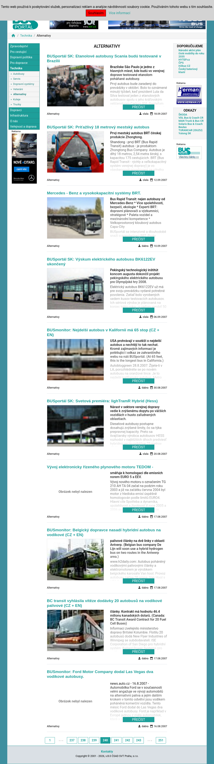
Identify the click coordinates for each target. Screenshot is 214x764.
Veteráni (18, 89)
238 (83, 740)
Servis (16, 78)
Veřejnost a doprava (23, 126)
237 (72, 740)
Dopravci (16, 110)
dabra (143, 245)
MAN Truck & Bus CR (191, 120)
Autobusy (18, 73)
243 (138, 740)
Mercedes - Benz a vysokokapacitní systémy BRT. (94, 193)
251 (160, 740)
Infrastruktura (19, 115)
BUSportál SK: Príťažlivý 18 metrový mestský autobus (98, 127)
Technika (26, 35)
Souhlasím (96, 13)
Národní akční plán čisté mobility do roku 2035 (191, 53)
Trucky (17, 104)
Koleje (16, 99)
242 (127, 740)
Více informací (119, 13)
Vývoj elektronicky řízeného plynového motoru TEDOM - (100, 467)
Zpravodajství (19, 46)
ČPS (180, 62)
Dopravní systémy (23, 84)
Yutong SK (184, 133)
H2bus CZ (184, 65)
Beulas (182, 127)
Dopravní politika (21, 57)
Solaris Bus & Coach (190, 123)
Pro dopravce (18, 63)
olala (144, 113)
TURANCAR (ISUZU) (190, 130)
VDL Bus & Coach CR (190, 117)
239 (94, 740)
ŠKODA (182, 114)
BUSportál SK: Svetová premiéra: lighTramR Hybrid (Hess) (102, 401)
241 (116, 740)
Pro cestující (18, 52)
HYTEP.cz (184, 59)
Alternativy (19, 94)
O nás (14, 121)
